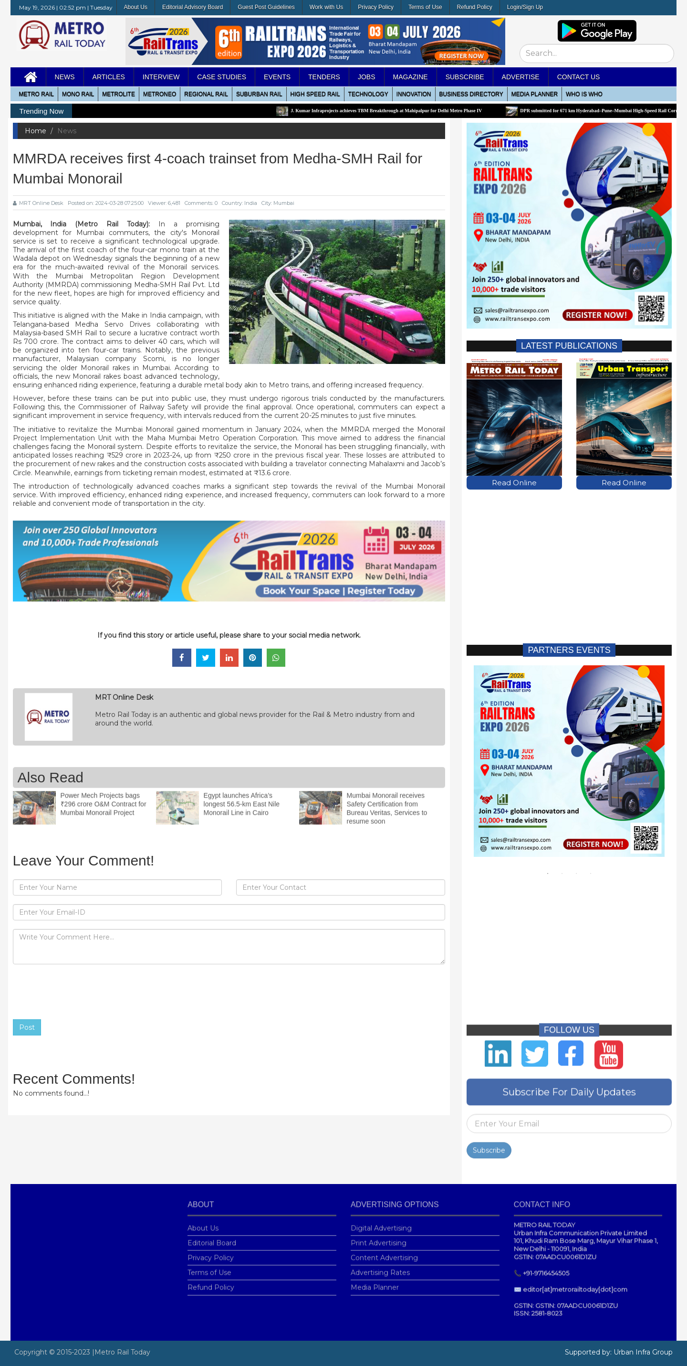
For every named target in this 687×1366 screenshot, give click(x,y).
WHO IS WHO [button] (584, 94)
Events (277, 77)
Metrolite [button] (118, 94)
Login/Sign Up (525, 7)
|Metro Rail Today (121, 1352)
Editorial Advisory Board (192, 7)
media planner (534, 94)
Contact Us (578, 77)
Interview (161, 77)
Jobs (366, 77)
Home (35, 131)
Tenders (324, 77)
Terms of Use (425, 7)
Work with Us (326, 7)
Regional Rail (206, 94)
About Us (135, 7)
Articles (109, 77)
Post (27, 1027)
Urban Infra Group (643, 1352)
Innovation (413, 94)
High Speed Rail (315, 94)
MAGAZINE (410, 77)
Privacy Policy (376, 7)
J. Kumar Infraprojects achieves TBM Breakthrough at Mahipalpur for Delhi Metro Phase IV (400, 110)
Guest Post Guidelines (266, 7)
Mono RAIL (78, 94)
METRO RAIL (36, 94)
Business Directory (471, 94)
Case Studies (221, 77)
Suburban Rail (259, 94)
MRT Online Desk (38, 203)
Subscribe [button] (465, 77)
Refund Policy (474, 7)
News (65, 77)
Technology (368, 94)
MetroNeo (159, 94)
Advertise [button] (521, 77)
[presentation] (85, 992)
